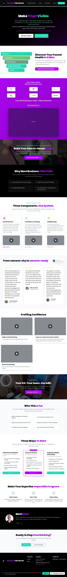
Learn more (6, 247)
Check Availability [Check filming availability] (41, 36)
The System (47, 3)
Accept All (45, 573)
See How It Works (33, 392)
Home (28, 559)
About (40, 3)
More (19, 523)
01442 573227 (32, 3)
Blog (54, 3)
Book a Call (61, 3)
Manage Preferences (57, 573)
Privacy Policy (12, 574)
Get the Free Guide (33, 157)
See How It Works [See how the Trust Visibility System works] (26, 36)
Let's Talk (26, 545)
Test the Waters (38, 545)
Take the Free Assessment (46, 69)
